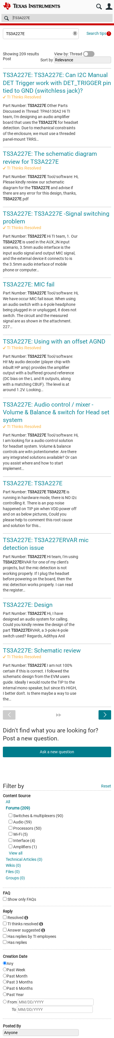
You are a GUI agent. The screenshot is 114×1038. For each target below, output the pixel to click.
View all (15, 853)
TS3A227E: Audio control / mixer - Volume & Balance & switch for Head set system (56, 412)
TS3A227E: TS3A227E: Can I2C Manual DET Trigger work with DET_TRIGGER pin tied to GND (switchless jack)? (57, 83)
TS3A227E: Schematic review (42, 650)
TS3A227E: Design (28, 604)
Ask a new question (57, 752)
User (109, 7)
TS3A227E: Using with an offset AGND (54, 341)
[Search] (57, 18)
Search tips (96, 33)
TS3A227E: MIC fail (28, 284)
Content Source (16, 795)
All (8, 801)
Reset (106, 786)
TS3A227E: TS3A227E (32, 483)
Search (99, 7)
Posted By (12, 1026)
